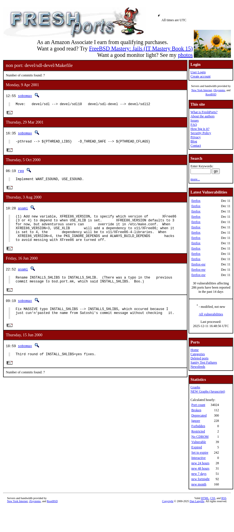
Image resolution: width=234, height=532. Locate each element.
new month (198, 484)
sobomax (25, 95)
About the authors (202, 116)
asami (23, 211)
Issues (194, 120)
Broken (196, 410)
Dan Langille (197, 501)
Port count (198, 405)
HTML (205, 498)
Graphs (195, 387)
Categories (197, 354)
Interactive (198, 458)
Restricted (198, 431)
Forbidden (198, 426)
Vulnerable (198, 442)
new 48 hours (200, 468)
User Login (198, 72)
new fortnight (200, 479)
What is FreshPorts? (204, 112)
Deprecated (199, 415)
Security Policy (200, 133)
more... (195, 179)
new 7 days (198, 474)
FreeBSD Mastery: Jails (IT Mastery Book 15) (141, 48)
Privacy (195, 137)
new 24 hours (200, 463)
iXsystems (219, 90)
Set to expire (199, 452)
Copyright (167, 501)
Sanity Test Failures (203, 362)
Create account (200, 76)
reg (21, 172)
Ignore (195, 421)
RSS (223, 498)
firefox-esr (198, 264)
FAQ (193, 125)
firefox (196, 201)
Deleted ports (199, 358)
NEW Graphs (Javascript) (207, 391)
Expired (196, 447)
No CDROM (200, 437)
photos (185, 55)
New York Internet (201, 90)
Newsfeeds (197, 367)
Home (194, 350)
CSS (212, 498)
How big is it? (199, 129)
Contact (195, 145)
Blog (193, 141)
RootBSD (211, 94)
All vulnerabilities (211, 314)
